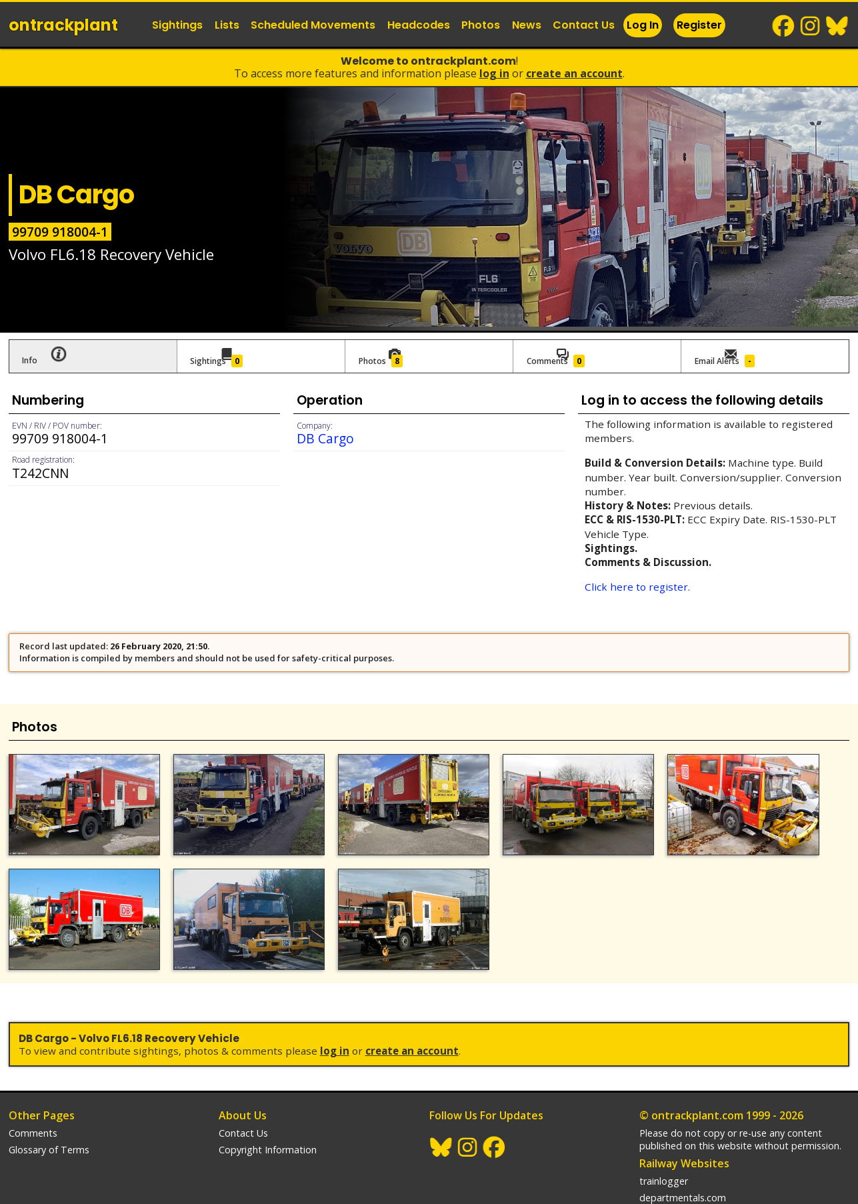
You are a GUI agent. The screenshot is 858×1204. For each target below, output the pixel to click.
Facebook (784, 26)
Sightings (177, 25)
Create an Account (574, 73)
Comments (33, 1097)
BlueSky (837, 26)
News (526, 25)
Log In (643, 25)
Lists (227, 25)
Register (699, 25)
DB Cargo (325, 433)
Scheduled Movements (313, 25)
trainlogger (663, 1145)
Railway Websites (684, 1127)
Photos (480, 25)
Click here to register (636, 581)
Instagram (811, 26)
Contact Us (584, 25)
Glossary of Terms (49, 1113)
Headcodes (418, 25)
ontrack (63, 25)
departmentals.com (682, 1161)
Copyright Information (268, 1113)
